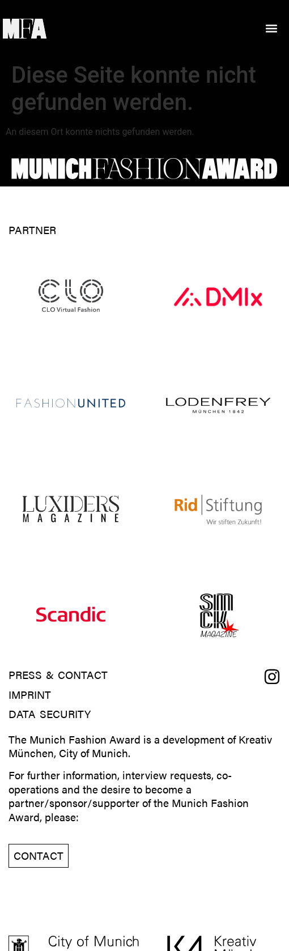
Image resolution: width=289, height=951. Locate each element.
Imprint (29, 695)
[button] (271, 28)
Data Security (49, 714)
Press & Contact (58, 675)
